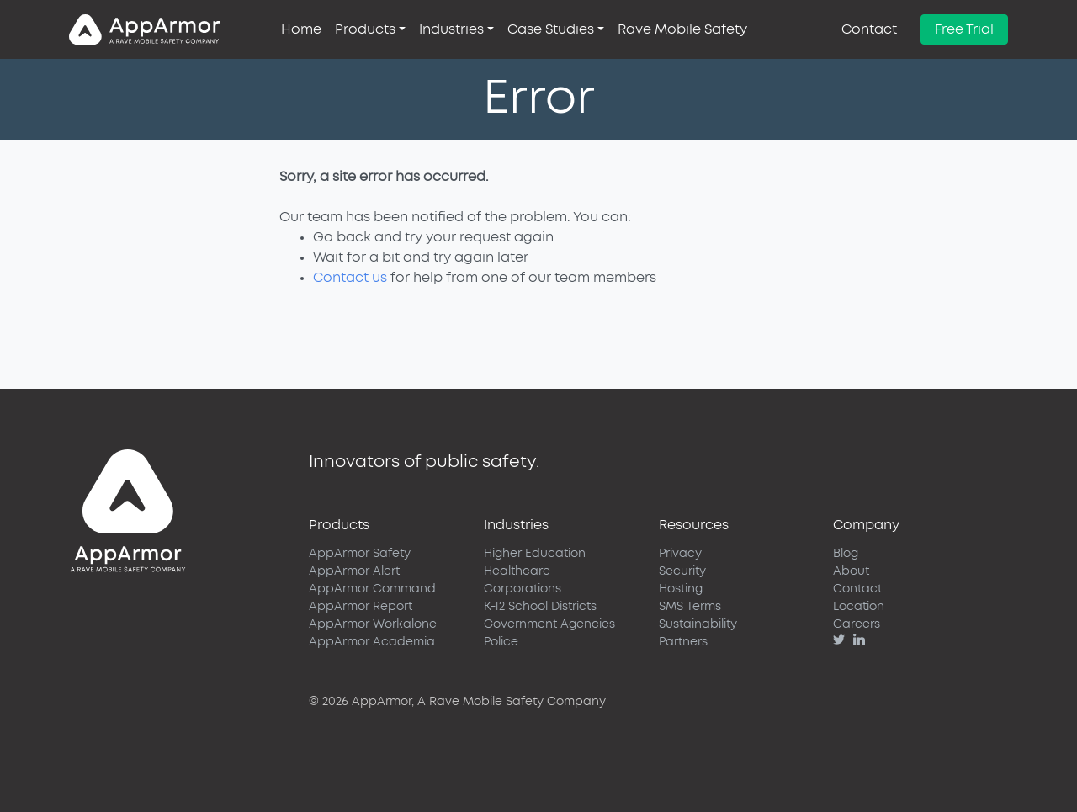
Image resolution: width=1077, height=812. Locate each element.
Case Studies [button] (550, 29)
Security (682, 571)
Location (858, 607)
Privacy (680, 554)
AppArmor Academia (372, 642)
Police (501, 642)
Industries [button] (451, 29)
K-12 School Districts (540, 607)
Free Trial (964, 29)
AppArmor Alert (354, 571)
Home (301, 29)
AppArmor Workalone (373, 624)
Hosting (681, 589)
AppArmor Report (360, 607)
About (851, 571)
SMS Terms (690, 607)
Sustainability (698, 624)
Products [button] (365, 29)
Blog (845, 554)
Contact (869, 29)
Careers (856, 624)
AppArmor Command (372, 589)
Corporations (522, 589)
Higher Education (535, 554)
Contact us (350, 277)
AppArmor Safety (360, 554)
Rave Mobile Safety (682, 29)
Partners (683, 642)
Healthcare (517, 571)
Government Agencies (549, 624)
